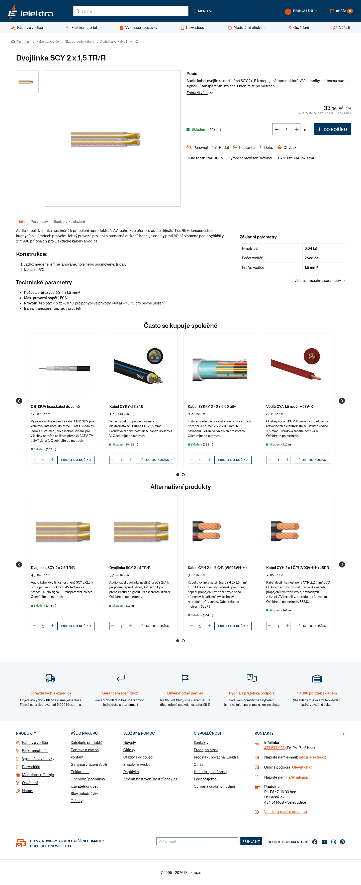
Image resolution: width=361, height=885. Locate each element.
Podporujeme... (206, 779)
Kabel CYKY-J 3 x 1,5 (126, 406)
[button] (203, 11)
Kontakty (201, 742)
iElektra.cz (23, 41)
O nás (198, 764)
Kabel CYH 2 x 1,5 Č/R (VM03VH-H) (217, 567)
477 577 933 (274, 748)
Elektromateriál (35, 750)
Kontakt (77, 757)
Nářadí (27, 791)
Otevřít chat (302, 767)
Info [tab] (22, 221)
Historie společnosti (210, 772)
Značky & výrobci (137, 764)
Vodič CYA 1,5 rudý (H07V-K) (290, 406)
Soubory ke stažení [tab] (69, 221)
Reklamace (80, 772)
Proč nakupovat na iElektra (216, 757)
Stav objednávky (84, 793)
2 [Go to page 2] (183, 474)
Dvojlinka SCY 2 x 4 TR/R (129, 567)
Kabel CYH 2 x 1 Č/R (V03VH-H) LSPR (297, 567)
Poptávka (131, 772)
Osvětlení (30, 783)
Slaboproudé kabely (79, 41)
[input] (43, 459)
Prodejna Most (206, 750)
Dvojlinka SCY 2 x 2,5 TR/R (53, 567)
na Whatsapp (297, 777)
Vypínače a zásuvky (38, 758)
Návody (129, 742)
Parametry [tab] (39, 221)
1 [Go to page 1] (177, 474)
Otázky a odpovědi (138, 757)
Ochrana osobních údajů (214, 786)
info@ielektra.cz (312, 757)
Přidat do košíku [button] (76, 460)
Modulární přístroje (38, 775)
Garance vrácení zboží (89, 764)
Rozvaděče (31, 767)
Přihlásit (251, 841)
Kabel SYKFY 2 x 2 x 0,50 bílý (212, 406)
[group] (63, 401)
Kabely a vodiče (47, 41)
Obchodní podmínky (88, 779)
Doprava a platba (85, 750)
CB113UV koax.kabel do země (55, 406)
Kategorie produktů (87, 742)
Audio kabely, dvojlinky (116, 41)
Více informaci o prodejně (285, 811)
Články (76, 801)
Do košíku (332, 129)
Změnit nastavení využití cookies (150, 779)
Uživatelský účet (84, 786)
